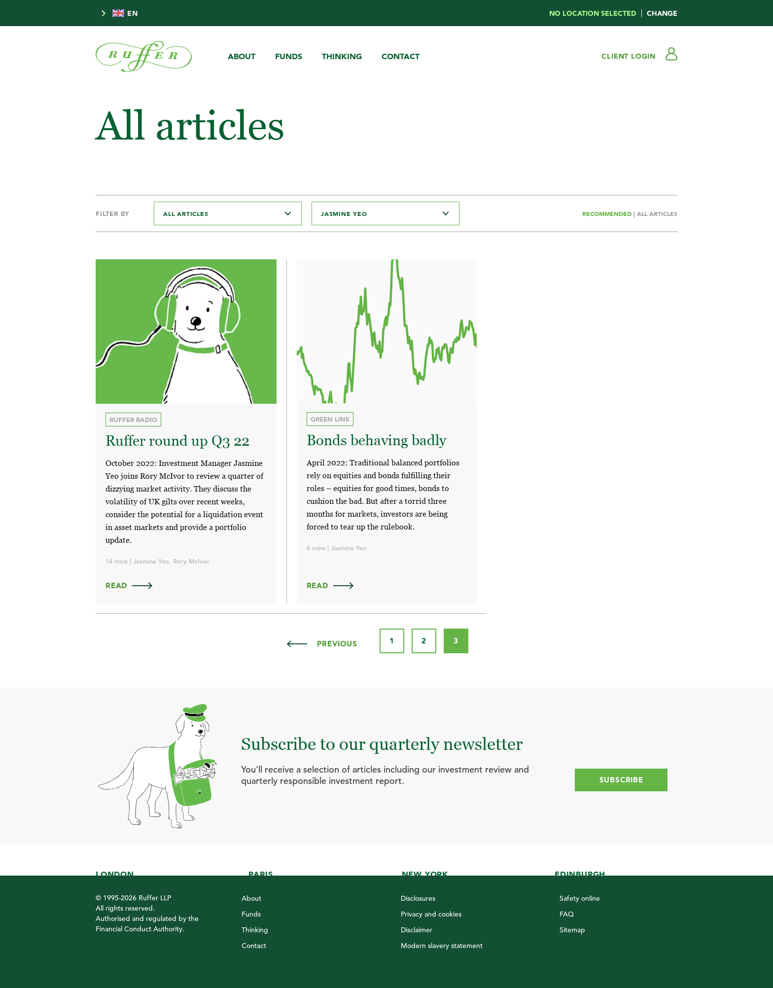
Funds (288, 56)
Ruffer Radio (133, 419)
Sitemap (572, 929)
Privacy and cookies (431, 914)
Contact (401, 56)
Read (133, 585)
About (241, 56)
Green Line (330, 419)
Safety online (580, 898)
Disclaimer (416, 929)
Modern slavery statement (442, 945)
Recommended (607, 213)
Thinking (342, 56)
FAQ (567, 914)
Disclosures (418, 898)
